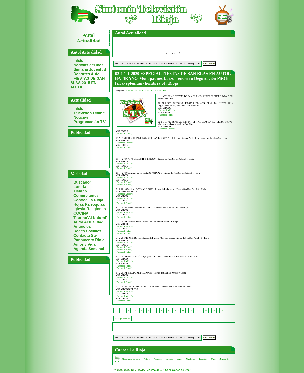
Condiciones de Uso (177, 370)
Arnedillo (158, 359)
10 (175, 310)
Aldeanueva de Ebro (131, 359)
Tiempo (80, 191)
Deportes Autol (86, 74)
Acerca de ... (155, 370)
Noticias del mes (88, 65)
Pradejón (203, 359)
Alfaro (147, 359)
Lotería (79, 187)
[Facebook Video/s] (166, 110)
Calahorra (190, 359)
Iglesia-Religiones (89, 209)
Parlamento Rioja (88, 240)
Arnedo (169, 359)
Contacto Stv (85, 235)
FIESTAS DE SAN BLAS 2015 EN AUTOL (87, 82)
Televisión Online (89, 113)
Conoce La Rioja (88, 200)
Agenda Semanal (88, 249)
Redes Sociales (87, 231)
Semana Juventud (89, 69)
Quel (213, 359)
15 (214, 310)
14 (206, 310)
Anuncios (82, 227)
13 (198, 310)
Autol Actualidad (88, 222)
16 (222, 310)
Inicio (78, 61)
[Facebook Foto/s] (166, 115)
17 (229, 310)
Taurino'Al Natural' (90, 218)
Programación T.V (89, 122)
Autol (180, 359)
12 (191, 310)
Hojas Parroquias (89, 204)
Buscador (82, 182)
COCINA (80, 213)
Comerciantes (86, 195)
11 (183, 310)
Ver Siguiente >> (122, 318)
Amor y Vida (84, 244)
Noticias (80, 117)
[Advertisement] (89, 152)
